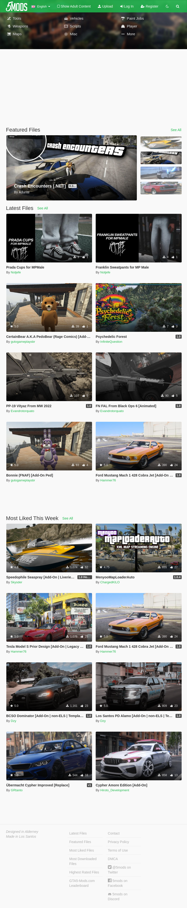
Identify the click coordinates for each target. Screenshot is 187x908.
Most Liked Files (81, 850)
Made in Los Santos (21, 836)
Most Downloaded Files (83, 861)
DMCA (113, 859)
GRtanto (16, 790)
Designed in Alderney (22, 832)
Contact (114, 833)
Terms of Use (118, 850)
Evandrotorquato (22, 411)
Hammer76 (108, 480)
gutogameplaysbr (23, 341)
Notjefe (16, 272)
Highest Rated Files (84, 872)
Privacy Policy (118, 842)
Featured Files (80, 842)
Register (149, 6)
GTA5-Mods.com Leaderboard (82, 883)
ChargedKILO (110, 582)
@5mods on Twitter (119, 869)
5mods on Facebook (117, 883)
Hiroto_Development (114, 790)
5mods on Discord (117, 896)
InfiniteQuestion (111, 341)
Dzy (13, 721)
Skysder (16, 582)
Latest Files (78, 833)
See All (176, 130)
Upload (105, 6)
